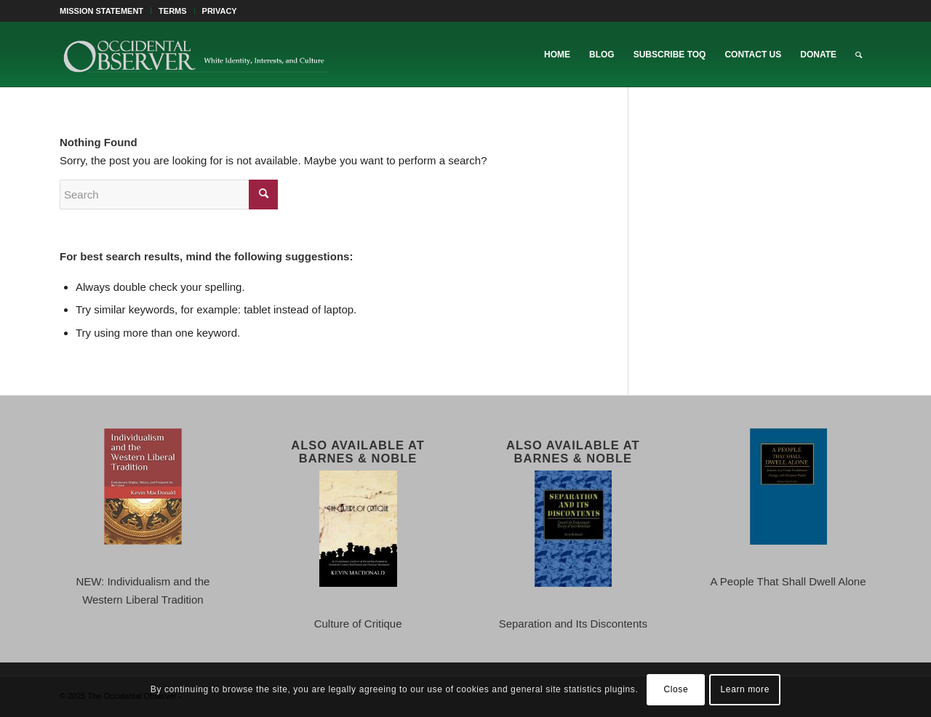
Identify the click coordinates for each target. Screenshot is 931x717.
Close (676, 689)
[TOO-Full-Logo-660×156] (195, 55)
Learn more (745, 689)
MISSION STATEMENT (101, 11)
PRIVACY (219, 11)
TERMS (173, 11)
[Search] (858, 55)
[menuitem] (105, 11)
